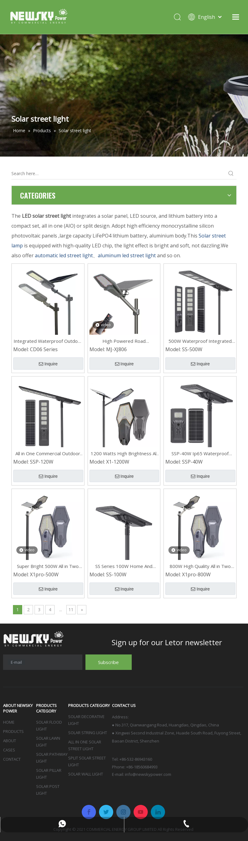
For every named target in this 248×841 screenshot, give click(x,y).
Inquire (48, 364)
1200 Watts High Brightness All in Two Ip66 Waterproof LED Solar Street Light (124, 453)
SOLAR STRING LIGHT (87, 732)
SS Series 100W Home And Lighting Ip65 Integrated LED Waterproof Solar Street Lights (124, 566)
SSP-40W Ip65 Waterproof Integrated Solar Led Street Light (200, 453)
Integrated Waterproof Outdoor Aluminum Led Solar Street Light (48, 341)
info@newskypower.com (148, 774)
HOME (8, 722)
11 (70, 609)
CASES (9, 750)
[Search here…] (118, 173)
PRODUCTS (13, 731)
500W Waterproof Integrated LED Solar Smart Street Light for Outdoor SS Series (200, 341)
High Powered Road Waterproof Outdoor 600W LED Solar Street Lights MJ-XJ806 (124, 341)
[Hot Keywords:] (231, 173)
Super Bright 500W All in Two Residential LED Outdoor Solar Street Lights (48, 566)
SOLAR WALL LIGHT (85, 774)
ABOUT (9, 740)
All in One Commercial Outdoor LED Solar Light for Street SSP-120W (48, 453)
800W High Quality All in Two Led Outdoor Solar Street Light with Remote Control (200, 566)
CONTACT (12, 759)
